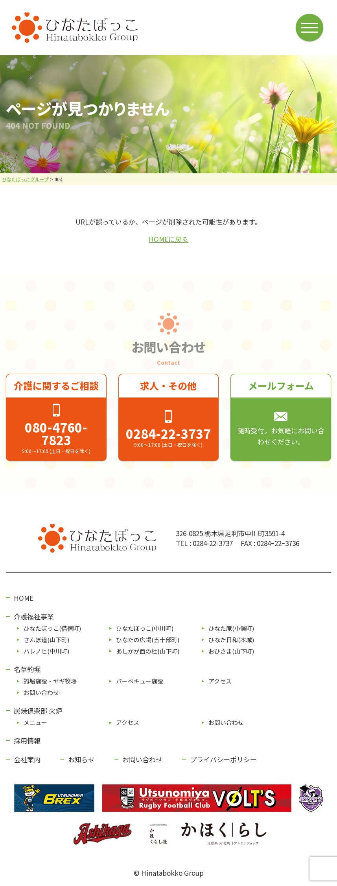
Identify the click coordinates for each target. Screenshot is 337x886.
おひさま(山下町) (231, 651)
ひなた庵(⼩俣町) (231, 628)
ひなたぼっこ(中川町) (144, 628)
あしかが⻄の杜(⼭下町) (147, 651)
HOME (23, 598)
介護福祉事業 (34, 616)
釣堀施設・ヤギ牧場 (50, 681)
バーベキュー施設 (139, 681)
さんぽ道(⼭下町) (46, 639)
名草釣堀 (27, 669)
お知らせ (81, 759)
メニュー (35, 722)
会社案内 (27, 759)
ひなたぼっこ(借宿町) (52, 628)
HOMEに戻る (168, 239)
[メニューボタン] (310, 27)
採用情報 (27, 740)
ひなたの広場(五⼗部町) (147, 639)
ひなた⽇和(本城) (231, 639)
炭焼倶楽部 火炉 (38, 710)
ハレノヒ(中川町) (46, 651)
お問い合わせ (41, 692)
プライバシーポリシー (223, 759)
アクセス (220, 681)
